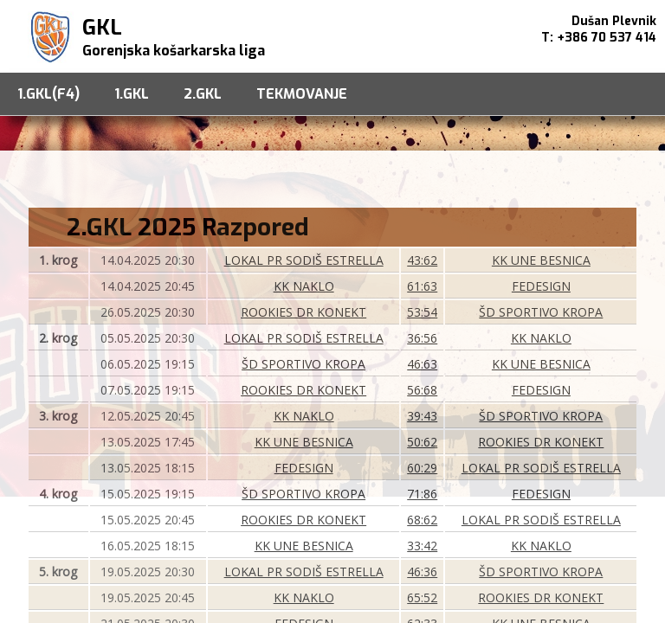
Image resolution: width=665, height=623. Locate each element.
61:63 (422, 286)
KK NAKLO (304, 286)
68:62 (422, 519)
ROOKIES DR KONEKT (303, 312)
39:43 (422, 416)
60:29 (422, 467)
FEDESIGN (541, 286)
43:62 (422, 260)
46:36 (422, 571)
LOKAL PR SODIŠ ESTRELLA (304, 260)
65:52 (422, 597)
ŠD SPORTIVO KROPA (541, 312)
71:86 (422, 493)
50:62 (422, 442)
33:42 (422, 545)
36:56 (422, 338)
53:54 (422, 312)
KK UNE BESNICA (541, 260)
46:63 (422, 364)
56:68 (422, 390)
